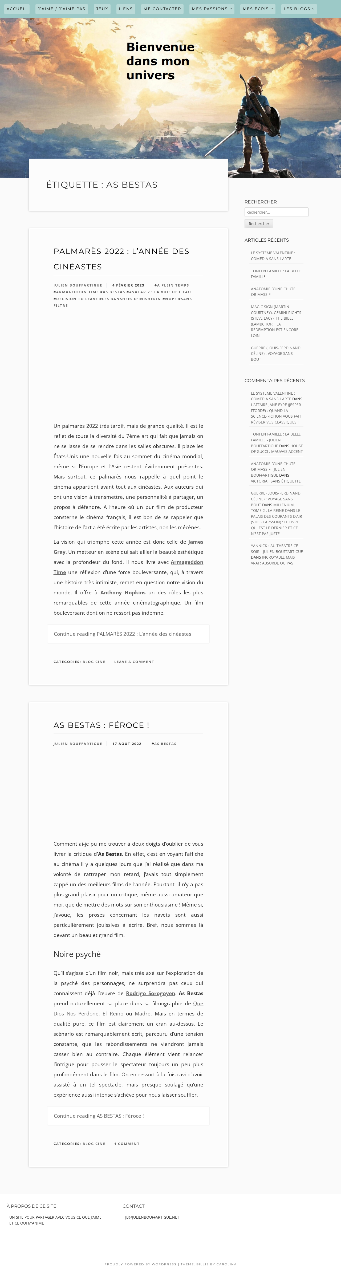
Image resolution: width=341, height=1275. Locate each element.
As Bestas (114, 291)
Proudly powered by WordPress (140, 1264)
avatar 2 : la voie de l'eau (160, 291)
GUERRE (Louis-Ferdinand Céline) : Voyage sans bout (276, 353)
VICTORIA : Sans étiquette (276, 481)
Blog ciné (94, 661)
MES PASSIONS (210, 8)
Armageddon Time (77, 291)
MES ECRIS (256, 8)
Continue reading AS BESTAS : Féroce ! (99, 1115)
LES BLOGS (297, 8)
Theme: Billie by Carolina (209, 1264)
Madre (143, 1013)
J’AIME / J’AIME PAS (62, 8)
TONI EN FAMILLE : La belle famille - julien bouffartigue (276, 439)
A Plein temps (173, 285)
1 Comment (127, 1143)
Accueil (17, 8)
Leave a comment (134, 661)
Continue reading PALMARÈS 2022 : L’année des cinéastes (122, 633)
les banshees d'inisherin (131, 298)
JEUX (102, 8)
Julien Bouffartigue (78, 285)
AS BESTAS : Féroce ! (101, 725)
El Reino (113, 1013)
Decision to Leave (77, 298)
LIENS (126, 8)
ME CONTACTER (162, 8)
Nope (171, 298)
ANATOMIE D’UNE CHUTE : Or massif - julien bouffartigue (274, 469)
